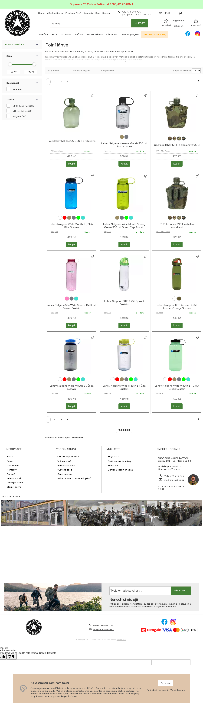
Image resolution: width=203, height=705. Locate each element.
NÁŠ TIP (79, 34)
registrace (178, 20)
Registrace (113, 456)
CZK (161, 13)
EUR (167, 13)
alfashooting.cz (55, 13)
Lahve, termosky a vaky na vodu (103, 51)
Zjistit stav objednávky (154, 34)
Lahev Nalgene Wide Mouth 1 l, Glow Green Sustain (177, 387)
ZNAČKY (43, 34)
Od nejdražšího (107, 70)
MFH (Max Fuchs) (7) (24, 106)
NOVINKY (66, 34)
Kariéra (106, 13)
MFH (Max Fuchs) (163, 151)
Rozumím (165, 683)
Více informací (177, 690)
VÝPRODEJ (112, 34)
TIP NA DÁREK (95, 34)
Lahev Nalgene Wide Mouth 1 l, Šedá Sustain (71, 387)
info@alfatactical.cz (174, 480)
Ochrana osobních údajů (121, 469)
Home (48, 51)
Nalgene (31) (19, 116)
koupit (71, 163)
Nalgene (107, 151)
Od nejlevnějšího (81, 70)
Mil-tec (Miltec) (57, 151)
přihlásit (181, 590)
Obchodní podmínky (68, 456)
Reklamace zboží (66, 465)
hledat (140, 23)
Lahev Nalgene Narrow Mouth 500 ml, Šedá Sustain (124, 145)
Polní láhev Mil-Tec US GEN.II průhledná (71, 141)
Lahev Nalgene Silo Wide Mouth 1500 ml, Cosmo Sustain (71, 306)
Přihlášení (113, 465)
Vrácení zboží (64, 461)
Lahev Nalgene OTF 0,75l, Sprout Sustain (124, 303)
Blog (97, 13)
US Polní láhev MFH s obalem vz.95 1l (177, 145)
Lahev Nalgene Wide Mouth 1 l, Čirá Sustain (124, 387)
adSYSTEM (121, 640)
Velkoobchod (14, 478)
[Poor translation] (12, 656)
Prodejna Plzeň (73, 13)
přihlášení (178, 26)
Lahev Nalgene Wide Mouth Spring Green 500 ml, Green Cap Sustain (124, 226)
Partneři (11, 474)
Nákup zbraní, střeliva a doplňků (74, 478)
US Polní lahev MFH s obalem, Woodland (177, 226)
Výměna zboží (64, 469)
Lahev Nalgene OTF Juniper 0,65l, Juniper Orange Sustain (177, 306)
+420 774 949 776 (131, 11)
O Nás (10, 461)
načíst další (124, 429)
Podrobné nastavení (157, 690)
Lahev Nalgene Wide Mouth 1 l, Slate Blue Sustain (71, 226)
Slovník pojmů (14, 487)
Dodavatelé (13, 465)
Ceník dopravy (64, 474)
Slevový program (130, 34)
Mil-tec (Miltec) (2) (22, 111)
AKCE (54, 34)
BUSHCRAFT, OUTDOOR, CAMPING (69, 51)
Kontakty (88, 13)
